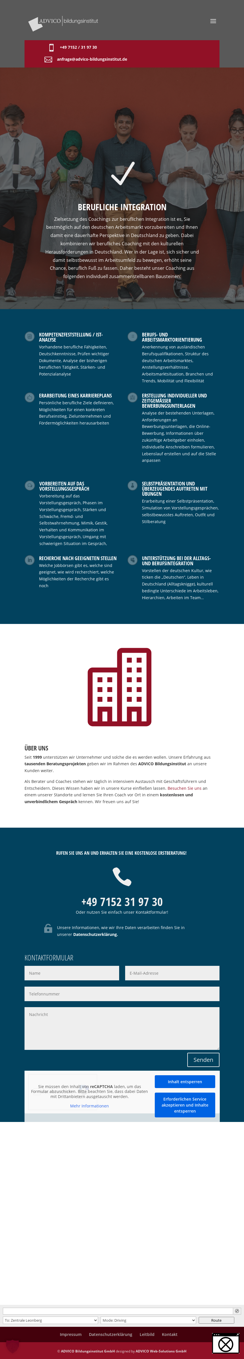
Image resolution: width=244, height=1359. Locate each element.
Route (216, 1320)
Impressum (71, 1334)
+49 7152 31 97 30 (122, 901)
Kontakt (170, 1334)
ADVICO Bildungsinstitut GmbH (88, 1351)
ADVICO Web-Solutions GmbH (161, 1351)
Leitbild (147, 1334)
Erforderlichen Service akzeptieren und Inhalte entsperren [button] (184, 1105)
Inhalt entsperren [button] (185, 1081)
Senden (203, 1060)
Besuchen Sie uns (185, 788)
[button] (225, 1343)
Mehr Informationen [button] (89, 1106)
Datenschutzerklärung (95, 934)
